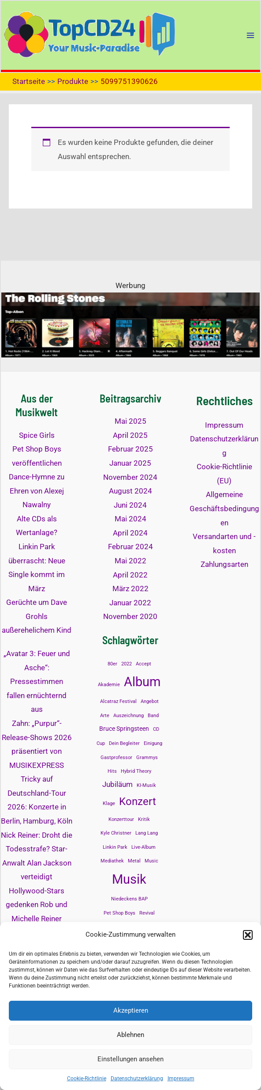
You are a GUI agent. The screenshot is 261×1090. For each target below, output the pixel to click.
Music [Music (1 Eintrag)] (151, 861)
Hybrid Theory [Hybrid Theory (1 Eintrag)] (136, 771)
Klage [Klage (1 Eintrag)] (109, 803)
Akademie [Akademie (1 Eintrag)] (109, 684)
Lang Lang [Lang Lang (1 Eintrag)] (146, 833)
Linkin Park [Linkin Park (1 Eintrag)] (115, 847)
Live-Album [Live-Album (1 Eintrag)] (143, 847)
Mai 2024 (130, 518)
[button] (247, 934)
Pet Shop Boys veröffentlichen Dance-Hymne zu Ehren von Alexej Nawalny (36, 476)
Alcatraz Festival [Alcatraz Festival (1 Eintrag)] (118, 701)
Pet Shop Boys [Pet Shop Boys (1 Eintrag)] (119, 913)
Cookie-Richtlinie (86, 1078)
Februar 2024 (130, 546)
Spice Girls (37, 435)
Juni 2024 (130, 505)
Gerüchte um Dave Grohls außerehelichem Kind (36, 616)
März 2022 (130, 588)
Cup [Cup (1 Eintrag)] (101, 743)
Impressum (181, 1078)
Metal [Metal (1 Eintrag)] (134, 861)
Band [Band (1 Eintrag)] (153, 715)
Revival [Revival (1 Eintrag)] (147, 913)
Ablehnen (130, 1035)
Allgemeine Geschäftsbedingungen (224, 508)
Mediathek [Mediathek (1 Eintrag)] (112, 861)
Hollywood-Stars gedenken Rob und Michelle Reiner (36, 904)
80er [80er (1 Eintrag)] (112, 664)
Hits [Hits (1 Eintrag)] (112, 771)
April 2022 (130, 574)
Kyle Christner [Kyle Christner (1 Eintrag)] (116, 833)
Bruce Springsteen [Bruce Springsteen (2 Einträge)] (124, 729)
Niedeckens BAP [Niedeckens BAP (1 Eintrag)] (129, 899)
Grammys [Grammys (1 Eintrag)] (147, 757)
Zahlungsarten (224, 564)
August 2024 (130, 490)
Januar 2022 (130, 602)
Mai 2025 (130, 421)
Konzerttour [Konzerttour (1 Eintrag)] (121, 819)
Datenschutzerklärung (137, 1078)
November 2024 (130, 477)
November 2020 (130, 616)
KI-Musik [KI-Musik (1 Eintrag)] (146, 785)
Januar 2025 (130, 463)
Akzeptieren (130, 1010)
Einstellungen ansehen (130, 1059)
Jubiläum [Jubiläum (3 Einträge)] (117, 784)
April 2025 (130, 435)
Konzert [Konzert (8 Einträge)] (137, 801)
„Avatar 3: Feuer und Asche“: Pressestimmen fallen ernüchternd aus (37, 681)
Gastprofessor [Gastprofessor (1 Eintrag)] (116, 757)
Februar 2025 (130, 448)
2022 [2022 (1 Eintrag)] (126, 664)
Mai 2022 (130, 560)
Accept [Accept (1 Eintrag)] (143, 664)
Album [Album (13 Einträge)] (142, 681)
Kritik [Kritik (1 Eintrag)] (144, 819)
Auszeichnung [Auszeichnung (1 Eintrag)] (128, 715)
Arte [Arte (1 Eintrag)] (104, 715)
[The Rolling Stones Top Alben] (130, 324)
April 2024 (130, 532)
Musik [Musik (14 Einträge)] (129, 879)
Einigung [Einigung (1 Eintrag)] (153, 743)
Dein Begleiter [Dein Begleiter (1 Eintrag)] (124, 743)
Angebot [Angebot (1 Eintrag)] (150, 701)
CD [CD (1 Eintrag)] (156, 729)
